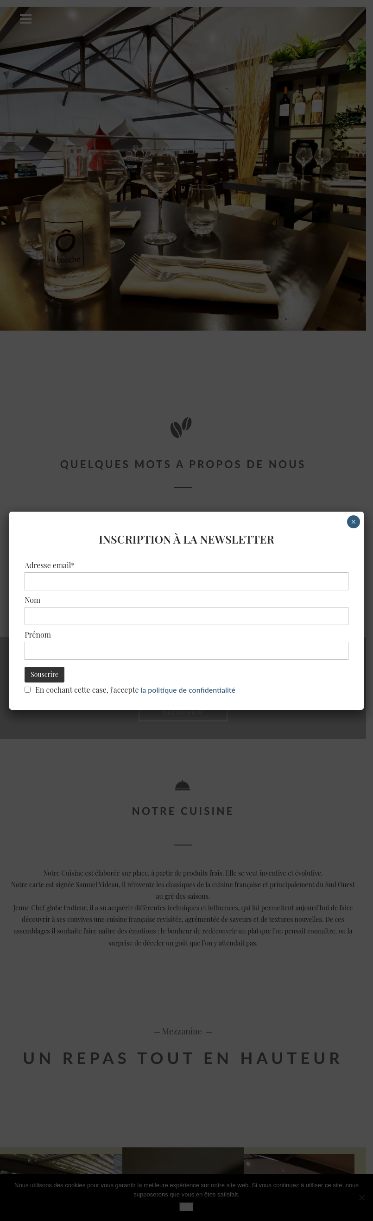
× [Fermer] (353, 522)
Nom (32, 600)
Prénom (38, 634)
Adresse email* (50, 565)
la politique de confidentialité (188, 689)
